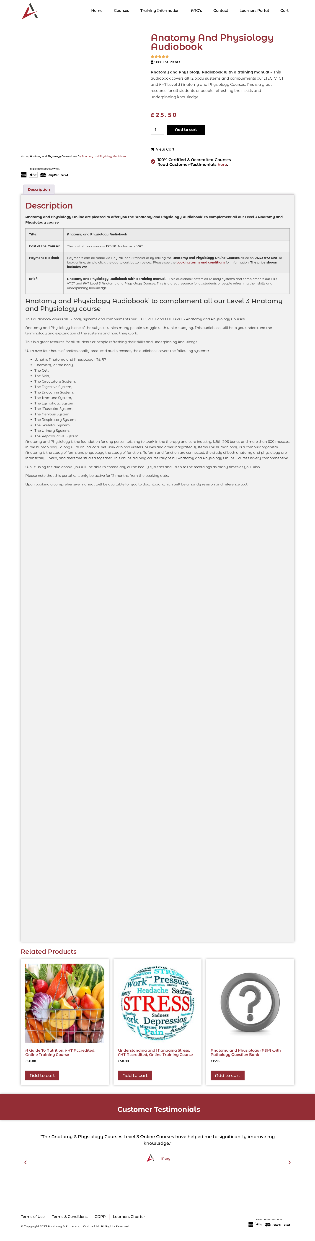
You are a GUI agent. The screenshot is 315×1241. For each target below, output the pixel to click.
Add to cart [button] (42, 1075)
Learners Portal (254, 10)
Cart (284, 10)
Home (97, 10)
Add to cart (186, 130)
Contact (220, 10)
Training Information (160, 10)
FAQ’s (196, 10)
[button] (25, 1162)
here (222, 164)
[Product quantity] (157, 130)
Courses (121, 10)
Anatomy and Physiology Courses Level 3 (55, 156)
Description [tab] (39, 189)
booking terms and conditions (200, 262)
